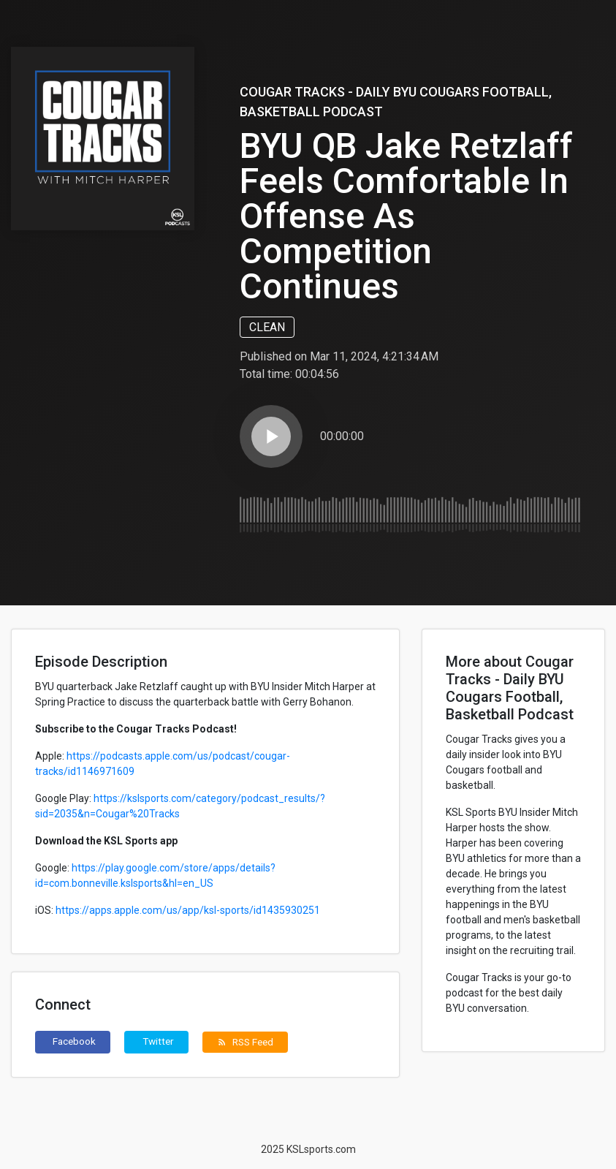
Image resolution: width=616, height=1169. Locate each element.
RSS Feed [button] (245, 1042)
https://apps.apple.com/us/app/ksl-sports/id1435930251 (188, 910)
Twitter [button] (158, 1041)
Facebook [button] (74, 1041)
